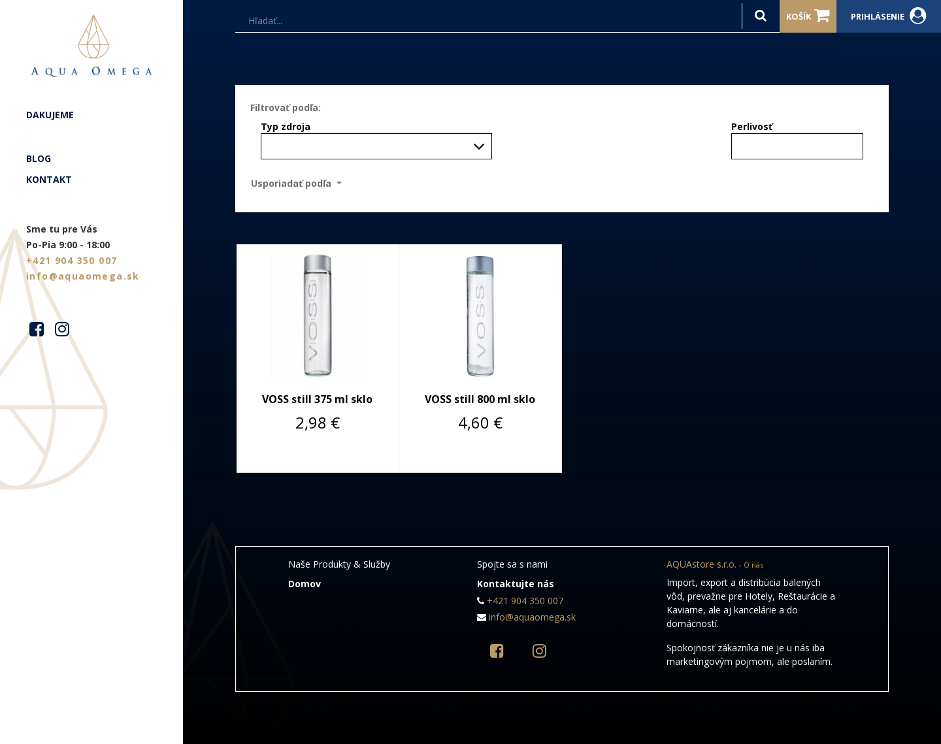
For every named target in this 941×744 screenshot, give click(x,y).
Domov (304, 583)
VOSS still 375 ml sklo (317, 399)
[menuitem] (91, 115)
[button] (300, 183)
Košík (808, 15)
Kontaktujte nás (515, 583)
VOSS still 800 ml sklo (480, 399)
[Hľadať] (761, 16)
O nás (753, 565)
